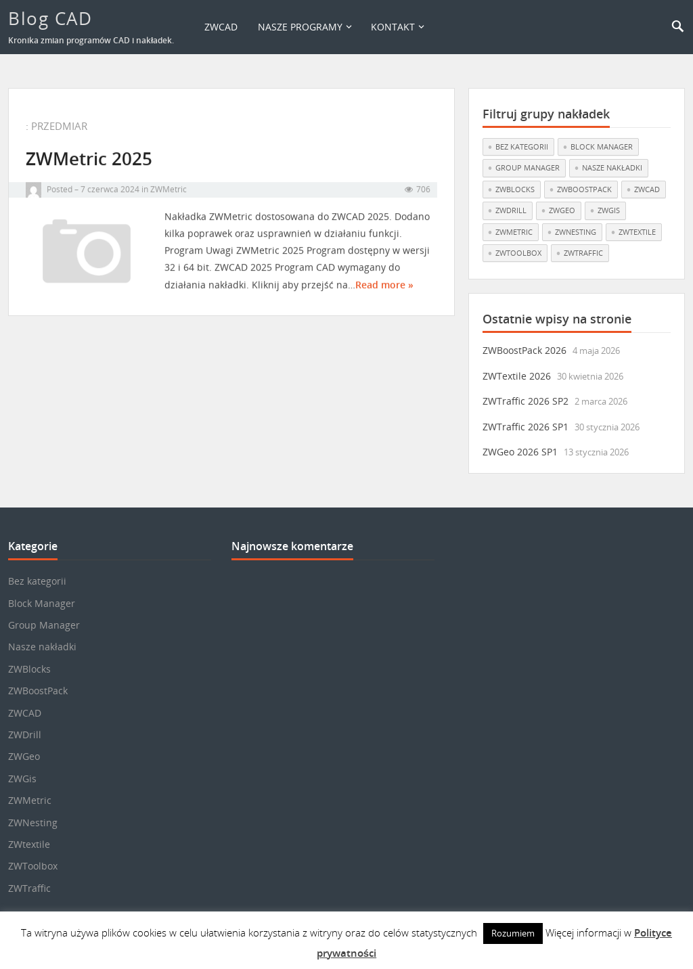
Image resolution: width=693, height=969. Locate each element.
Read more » (384, 290)
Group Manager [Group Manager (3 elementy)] (527, 167)
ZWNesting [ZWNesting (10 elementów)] (575, 232)
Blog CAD (50, 18)
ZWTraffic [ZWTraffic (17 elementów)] (583, 253)
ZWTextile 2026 (517, 375)
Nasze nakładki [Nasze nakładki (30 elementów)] (612, 167)
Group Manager (44, 624)
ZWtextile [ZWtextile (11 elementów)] (637, 232)
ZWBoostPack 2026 (524, 350)
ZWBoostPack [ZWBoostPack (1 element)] (584, 189)
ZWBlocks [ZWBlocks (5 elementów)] (515, 189)
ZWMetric (168, 194)
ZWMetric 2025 (89, 164)
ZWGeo (24, 756)
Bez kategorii (37, 580)
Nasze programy (300, 26)
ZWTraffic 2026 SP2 (525, 401)
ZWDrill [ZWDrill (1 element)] (511, 210)
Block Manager (41, 603)
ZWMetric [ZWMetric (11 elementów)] (514, 232)
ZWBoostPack (38, 690)
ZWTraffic (29, 888)
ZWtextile (29, 844)
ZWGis (22, 778)
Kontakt (393, 26)
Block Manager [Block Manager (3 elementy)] (602, 146)
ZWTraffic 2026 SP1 (525, 426)
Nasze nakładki (42, 646)
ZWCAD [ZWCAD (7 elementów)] (647, 189)
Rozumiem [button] (513, 933)
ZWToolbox (33, 865)
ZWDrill (24, 734)
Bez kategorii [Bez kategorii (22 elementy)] (521, 146)
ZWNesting (33, 822)
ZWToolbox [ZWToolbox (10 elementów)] (518, 253)
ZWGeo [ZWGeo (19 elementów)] (562, 210)
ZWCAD (221, 26)
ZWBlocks (29, 668)
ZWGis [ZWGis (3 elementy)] (609, 210)
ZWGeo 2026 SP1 (520, 451)
